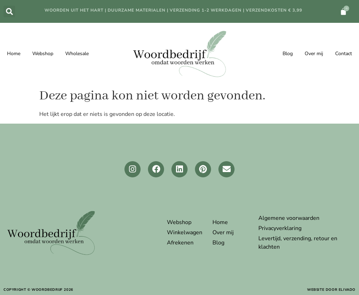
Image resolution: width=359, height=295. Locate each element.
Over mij (314, 53)
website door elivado (331, 289)
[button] (9, 11)
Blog (288, 53)
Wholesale (77, 53)
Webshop (42, 53)
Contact (343, 53)
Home (13, 53)
